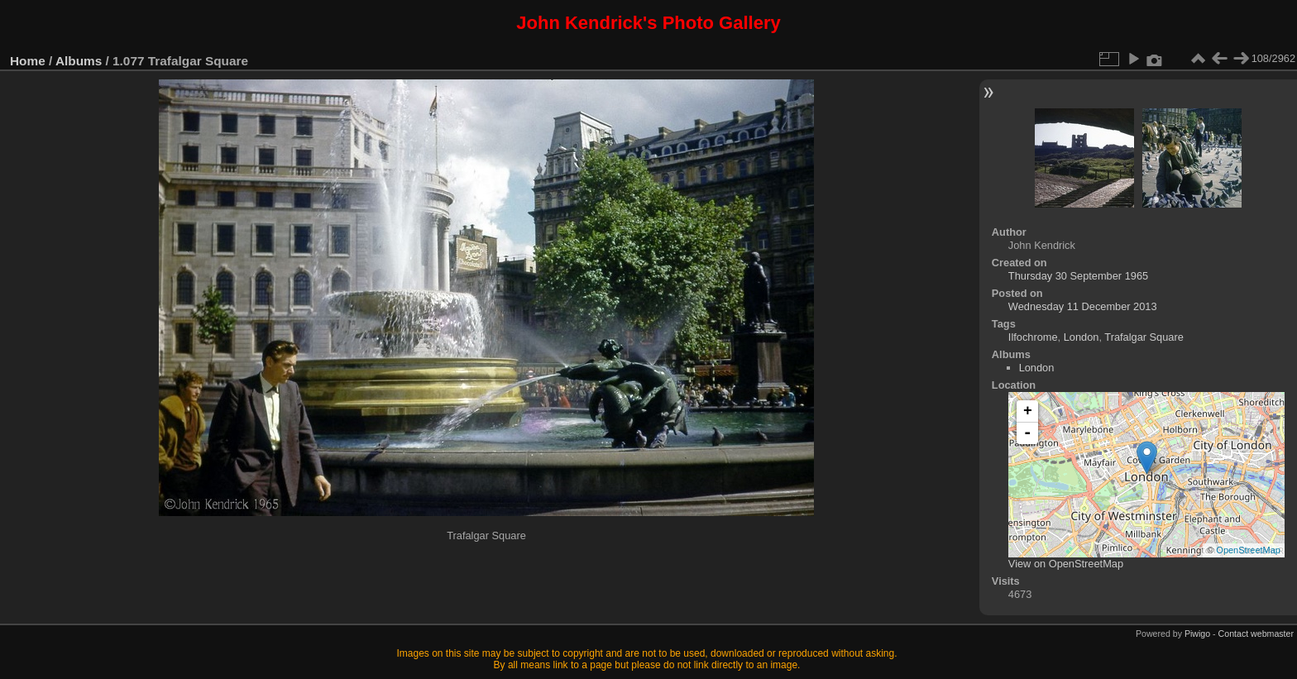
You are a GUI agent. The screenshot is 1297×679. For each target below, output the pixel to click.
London (1081, 337)
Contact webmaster (1256, 633)
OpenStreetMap (1248, 550)
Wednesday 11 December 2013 (1082, 306)
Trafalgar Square (1144, 337)
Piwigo (1197, 633)
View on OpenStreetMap (1065, 563)
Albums (78, 61)
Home (27, 61)
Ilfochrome (1033, 337)
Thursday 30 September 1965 (1078, 276)
